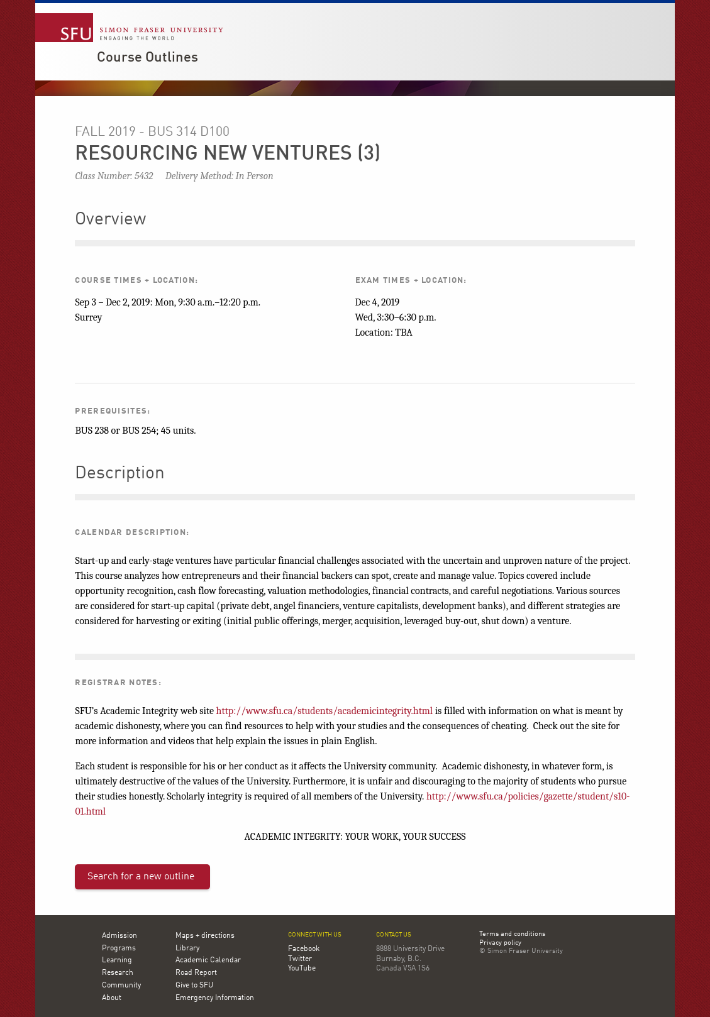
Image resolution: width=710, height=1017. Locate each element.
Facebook (303, 949)
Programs (119, 948)
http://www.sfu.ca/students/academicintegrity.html (324, 711)
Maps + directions (205, 936)
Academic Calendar (208, 960)
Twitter (300, 959)
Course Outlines (147, 58)
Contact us (393, 935)
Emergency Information (214, 998)
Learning (117, 960)
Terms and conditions (512, 935)
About (111, 998)
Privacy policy (500, 943)
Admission (119, 936)
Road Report (196, 973)
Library (187, 948)
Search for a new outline (140, 877)
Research (117, 973)
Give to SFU (194, 985)
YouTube (302, 968)
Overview (110, 220)
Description (120, 474)
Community (121, 985)
